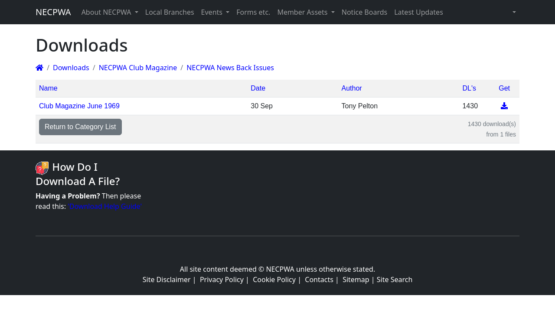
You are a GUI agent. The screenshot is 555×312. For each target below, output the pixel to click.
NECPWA (53, 12)
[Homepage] (39, 67)
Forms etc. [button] (253, 12)
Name (48, 88)
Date (258, 88)
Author (351, 88)
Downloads (71, 67)
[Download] (504, 106)
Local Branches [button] (169, 12)
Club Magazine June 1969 (79, 106)
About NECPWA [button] (107, 12)
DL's (469, 88)
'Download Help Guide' (105, 206)
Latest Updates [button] (418, 12)
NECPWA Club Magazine (138, 67)
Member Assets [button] (303, 12)
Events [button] (213, 12)
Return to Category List (80, 126)
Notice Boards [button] (364, 12)
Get (504, 88)
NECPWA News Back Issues (230, 67)
